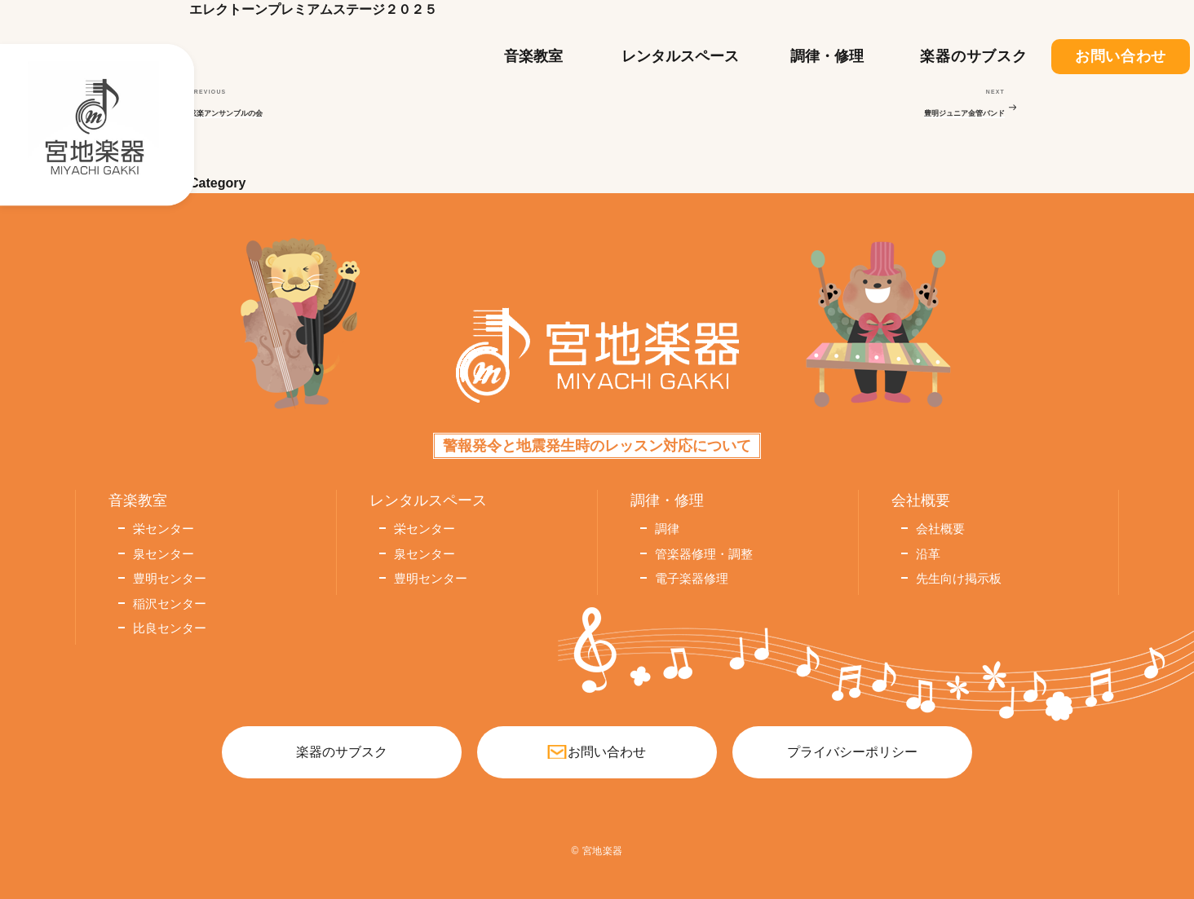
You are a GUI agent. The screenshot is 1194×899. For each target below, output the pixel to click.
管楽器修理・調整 (704, 554)
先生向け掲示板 (959, 578)
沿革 (928, 554)
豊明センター (169, 578)
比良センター (169, 628)
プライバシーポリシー (852, 752)
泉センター (163, 554)
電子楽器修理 (691, 578)
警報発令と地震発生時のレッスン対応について (597, 446)
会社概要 (940, 528)
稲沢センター (169, 603)
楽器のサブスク (973, 56)
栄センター (163, 528)
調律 (667, 528)
